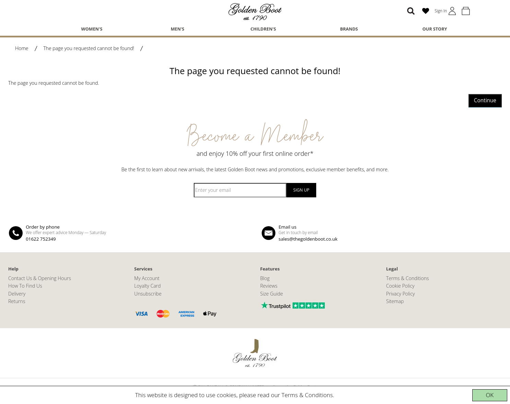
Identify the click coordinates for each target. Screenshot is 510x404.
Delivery (16, 293)
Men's (178, 29)
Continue (485, 100)
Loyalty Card (147, 285)
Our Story (435, 29)
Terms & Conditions (307, 395)
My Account (146, 278)
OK (490, 395)
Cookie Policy (400, 285)
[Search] (411, 11)
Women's (92, 29)
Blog (265, 278)
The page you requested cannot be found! (88, 48)
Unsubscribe (148, 293)
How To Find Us (25, 285)
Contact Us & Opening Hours (39, 278)
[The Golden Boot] (255, 11)
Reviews (268, 285)
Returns (16, 301)
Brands (349, 29)
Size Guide (271, 293)
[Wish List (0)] (426, 11)
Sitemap (395, 301)
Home (21, 48)
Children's (263, 29)
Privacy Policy (400, 293)
